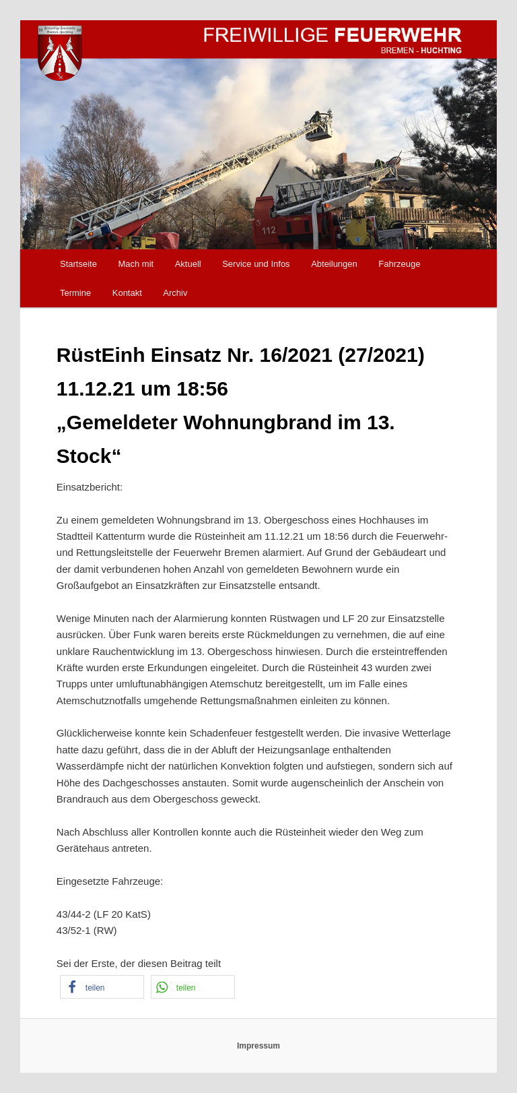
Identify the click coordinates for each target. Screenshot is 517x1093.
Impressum (258, 1046)
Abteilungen (334, 264)
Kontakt (127, 293)
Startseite (78, 264)
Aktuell (188, 264)
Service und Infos (255, 264)
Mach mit (135, 264)
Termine (75, 293)
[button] (102, 987)
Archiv (175, 293)
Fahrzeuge (399, 264)
